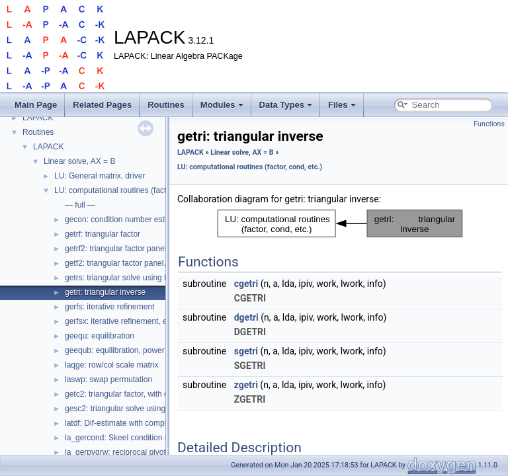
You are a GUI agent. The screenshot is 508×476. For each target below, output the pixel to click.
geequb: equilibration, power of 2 (122, 350)
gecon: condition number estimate (124, 219)
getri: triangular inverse (105, 292)
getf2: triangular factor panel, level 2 (128, 263)
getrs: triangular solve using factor (124, 277)
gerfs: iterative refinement (109, 306)
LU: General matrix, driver (99, 175)
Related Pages (102, 105)
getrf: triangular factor (102, 234)
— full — (80, 205)
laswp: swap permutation (108, 379)
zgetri (246, 384)
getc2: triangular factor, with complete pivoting (145, 394)
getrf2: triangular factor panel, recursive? (136, 248)
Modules (221, 105)
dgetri (246, 317)
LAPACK (37, 117)
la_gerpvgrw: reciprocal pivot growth (128, 452)
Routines (166, 105)
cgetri (246, 283)
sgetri (246, 351)
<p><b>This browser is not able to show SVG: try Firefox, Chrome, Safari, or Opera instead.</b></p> (340, 223)
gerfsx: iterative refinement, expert (125, 321)
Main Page (36, 105)
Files (342, 105)
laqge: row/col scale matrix (111, 365)
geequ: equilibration (99, 335)
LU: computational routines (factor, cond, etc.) (134, 190)
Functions (489, 124)
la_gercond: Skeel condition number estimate (144, 437)
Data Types (285, 105)
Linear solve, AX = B (79, 161)
